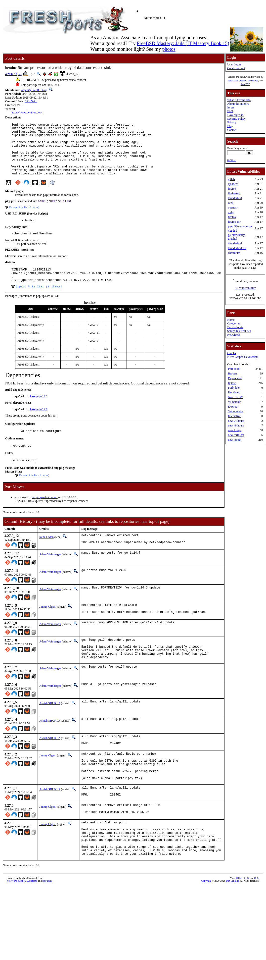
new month (234, 439)
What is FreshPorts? (239, 100)
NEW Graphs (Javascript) (242, 357)
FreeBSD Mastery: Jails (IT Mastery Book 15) (183, 43)
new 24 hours (236, 421)
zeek (230, 203)
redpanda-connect (46, 518)
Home (230, 319)
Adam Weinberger (50, 576)
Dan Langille (232, 925)
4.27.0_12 (11, 74)
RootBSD (245, 84)
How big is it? (235, 115)
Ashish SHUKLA (49, 731)
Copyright (206, 925)
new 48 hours (236, 425)
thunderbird (235, 198)
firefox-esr (234, 193)
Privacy (231, 122)
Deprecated (235, 378)
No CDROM (235, 397)
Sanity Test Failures (239, 331)
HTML (239, 922)
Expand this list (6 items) (24, 219)
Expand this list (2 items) (38, 304)
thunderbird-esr (237, 248)
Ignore (232, 383)
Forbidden (234, 387)
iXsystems (253, 80)
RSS (256, 922)
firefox (232, 188)
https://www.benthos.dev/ (26, 113)
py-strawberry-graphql (237, 236)
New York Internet (237, 80)
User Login (234, 64)
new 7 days (234, 430)
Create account (236, 68)
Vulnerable (234, 402)
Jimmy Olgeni (47, 628)
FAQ (230, 111)
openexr (233, 207)
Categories (233, 323)
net (20, 74)
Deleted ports (235, 327)
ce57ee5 (31, 102)
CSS (246, 922)
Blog (230, 126)
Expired (232, 406)
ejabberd (233, 184)
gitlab (231, 179)
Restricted (234, 392)
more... (231, 160)
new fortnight (236, 435)
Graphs (231, 353)
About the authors (238, 104)
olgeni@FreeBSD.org (34, 90)
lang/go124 (38, 414)
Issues (230, 107)
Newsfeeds (233, 334)
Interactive (234, 416)
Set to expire (235, 411)
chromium (234, 253)
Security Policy (236, 118)
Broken (232, 373)
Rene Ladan (46, 557)
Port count (234, 369)
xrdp (230, 212)
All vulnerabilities (245, 288)
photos (168, 49)
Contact (231, 130)
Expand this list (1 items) (34, 496)
